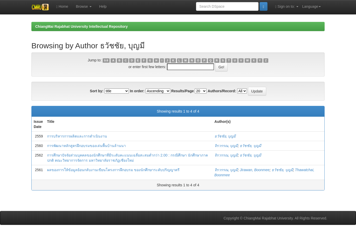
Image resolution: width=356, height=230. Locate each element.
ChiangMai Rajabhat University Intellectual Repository (81, 26)
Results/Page (182, 91)
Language (311, 6)
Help (103, 6)
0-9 (106, 60)
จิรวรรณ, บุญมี (226, 146)
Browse (84, 6)
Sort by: (96, 91)
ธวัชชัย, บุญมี (225, 136)
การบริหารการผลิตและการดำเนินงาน (77, 136)
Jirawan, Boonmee (255, 170)
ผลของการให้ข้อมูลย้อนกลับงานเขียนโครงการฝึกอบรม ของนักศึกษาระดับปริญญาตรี (113, 170)
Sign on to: (286, 6)
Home (62, 6)
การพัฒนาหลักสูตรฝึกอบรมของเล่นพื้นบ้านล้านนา (86, 146)
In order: (137, 91)
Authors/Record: (222, 91)
